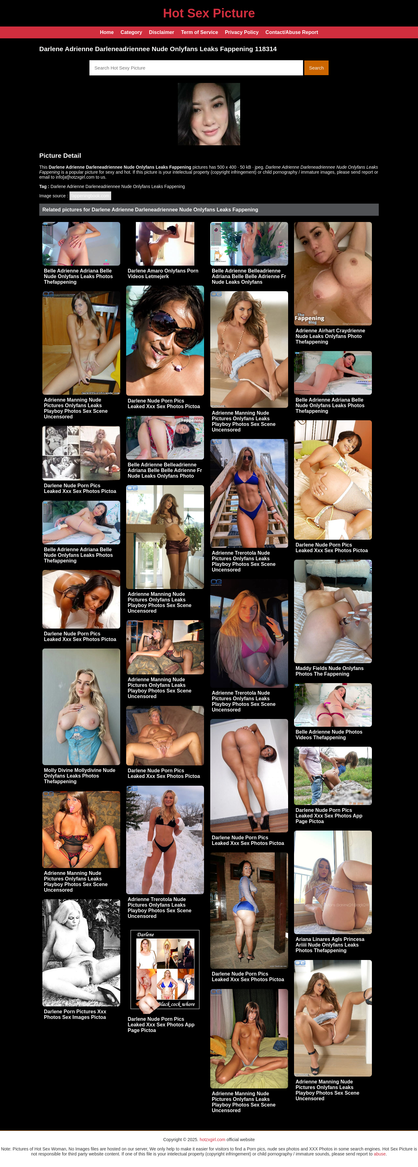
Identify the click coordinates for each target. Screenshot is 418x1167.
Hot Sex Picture (209, 13)
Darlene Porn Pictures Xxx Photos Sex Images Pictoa (75, 1014)
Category (131, 32)
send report (362, 172)
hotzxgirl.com (212, 1139)
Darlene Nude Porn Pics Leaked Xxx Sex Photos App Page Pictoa (329, 816)
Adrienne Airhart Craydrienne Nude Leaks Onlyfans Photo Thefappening (330, 336)
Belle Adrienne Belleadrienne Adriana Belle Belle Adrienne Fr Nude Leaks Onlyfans (249, 276)
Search (316, 67)
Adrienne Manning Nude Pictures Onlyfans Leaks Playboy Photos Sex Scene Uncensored (76, 408)
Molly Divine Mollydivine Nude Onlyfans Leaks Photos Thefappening (79, 776)
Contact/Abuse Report (291, 32)
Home (107, 32)
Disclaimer (161, 32)
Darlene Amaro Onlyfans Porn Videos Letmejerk (163, 273)
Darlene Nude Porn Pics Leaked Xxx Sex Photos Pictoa (164, 403)
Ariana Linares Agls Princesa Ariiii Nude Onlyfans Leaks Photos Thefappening (330, 945)
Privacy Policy (242, 32)
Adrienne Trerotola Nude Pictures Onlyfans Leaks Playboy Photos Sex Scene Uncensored (244, 561)
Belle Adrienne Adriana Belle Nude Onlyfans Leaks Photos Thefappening (78, 276)
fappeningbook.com (90, 195)
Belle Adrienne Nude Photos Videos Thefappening (329, 734)
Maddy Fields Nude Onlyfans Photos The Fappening (330, 671)
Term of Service (199, 32)
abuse (380, 1153)
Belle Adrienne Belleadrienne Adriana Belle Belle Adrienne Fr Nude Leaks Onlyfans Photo (165, 470)
